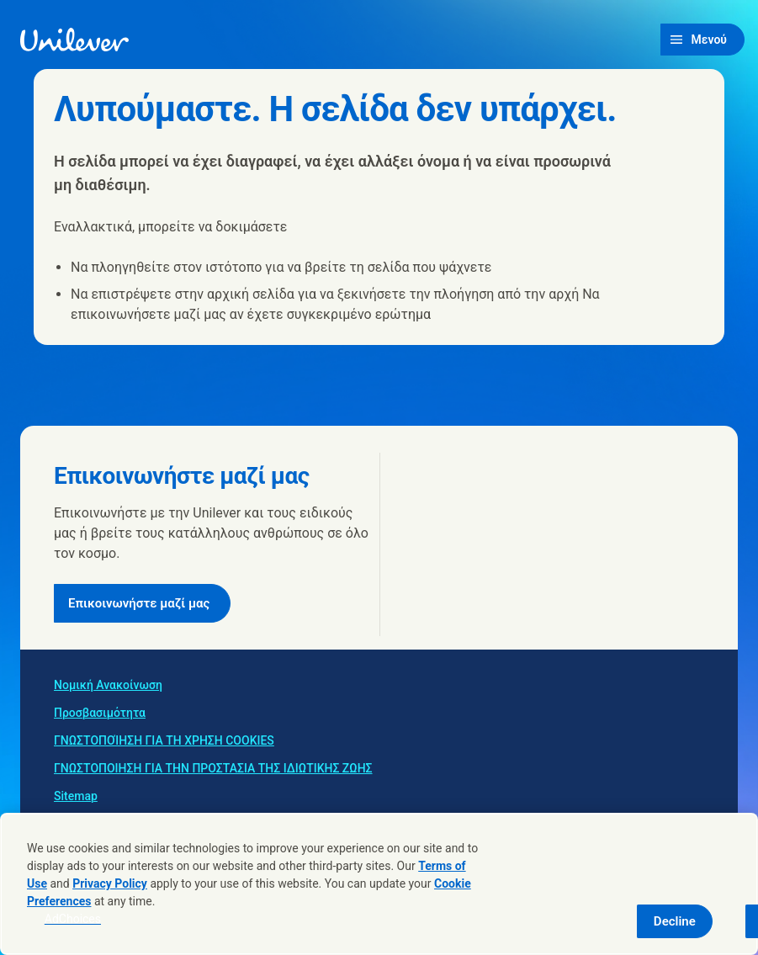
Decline (675, 921)
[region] (379, 884)
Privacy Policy (109, 883)
